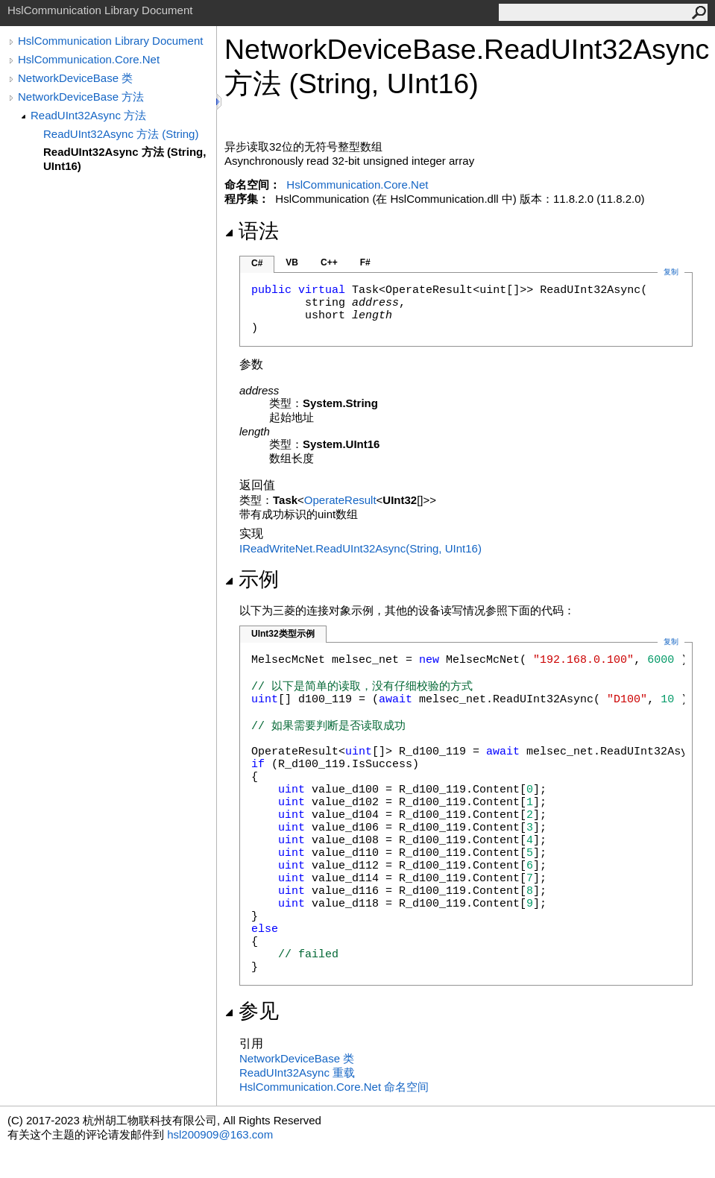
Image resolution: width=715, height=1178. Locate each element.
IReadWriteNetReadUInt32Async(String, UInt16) (360, 548)
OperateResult (340, 500)
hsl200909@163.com (220, 1134)
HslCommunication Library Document (110, 40)
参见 (251, 1011)
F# (365, 262)
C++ (329, 262)
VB (292, 262)
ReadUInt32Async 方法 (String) (120, 133)
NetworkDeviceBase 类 (75, 78)
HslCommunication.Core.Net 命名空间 (334, 1086)
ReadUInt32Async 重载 (297, 1072)
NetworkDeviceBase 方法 (81, 96)
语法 (251, 231)
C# (256, 263)
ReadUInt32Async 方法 (88, 115)
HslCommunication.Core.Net (89, 59)
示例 (251, 579)
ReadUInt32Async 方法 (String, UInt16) (124, 158)
